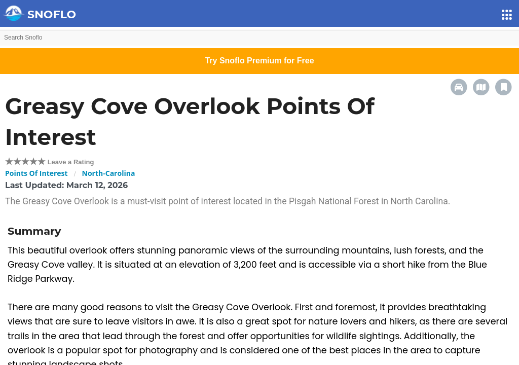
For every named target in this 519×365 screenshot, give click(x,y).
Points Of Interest (36, 173)
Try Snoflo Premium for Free (259, 60)
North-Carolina (108, 173)
